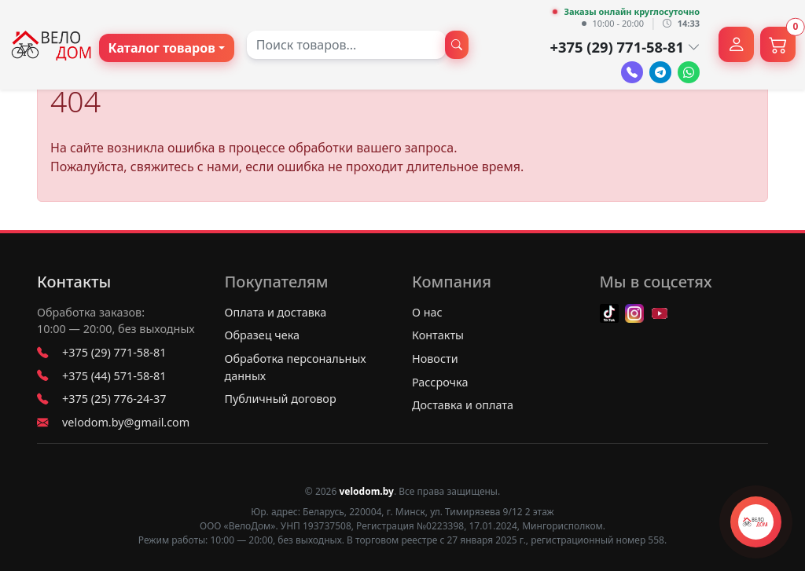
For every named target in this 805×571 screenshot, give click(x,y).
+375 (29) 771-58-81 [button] (625, 47)
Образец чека (262, 335)
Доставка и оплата (462, 404)
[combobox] (346, 45)
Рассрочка (440, 382)
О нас (427, 312)
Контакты (74, 282)
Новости (435, 358)
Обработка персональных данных (295, 367)
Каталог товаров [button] (161, 48)
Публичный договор (280, 398)
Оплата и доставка (276, 312)
